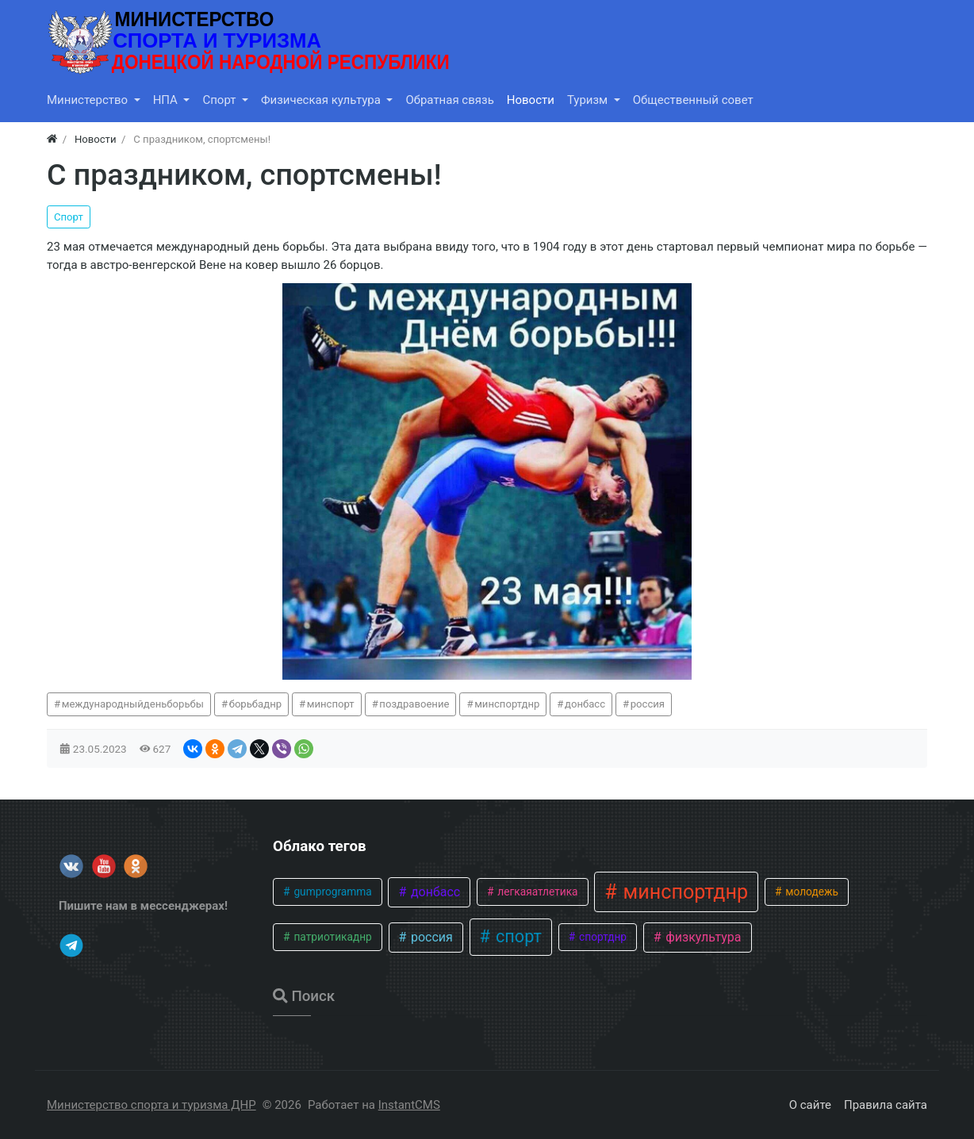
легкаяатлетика (536, 891)
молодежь (810, 891)
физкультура (701, 937)
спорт (517, 936)
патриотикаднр (331, 936)
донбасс (585, 704)
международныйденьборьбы (133, 704)
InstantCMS (409, 1105)
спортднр (602, 936)
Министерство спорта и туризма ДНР (151, 1105)
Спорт (68, 217)
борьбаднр (255, 704)
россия (648, 704)
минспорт (331, 704)
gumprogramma (331, 891)
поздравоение (414, 704)
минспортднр (506, 704)
